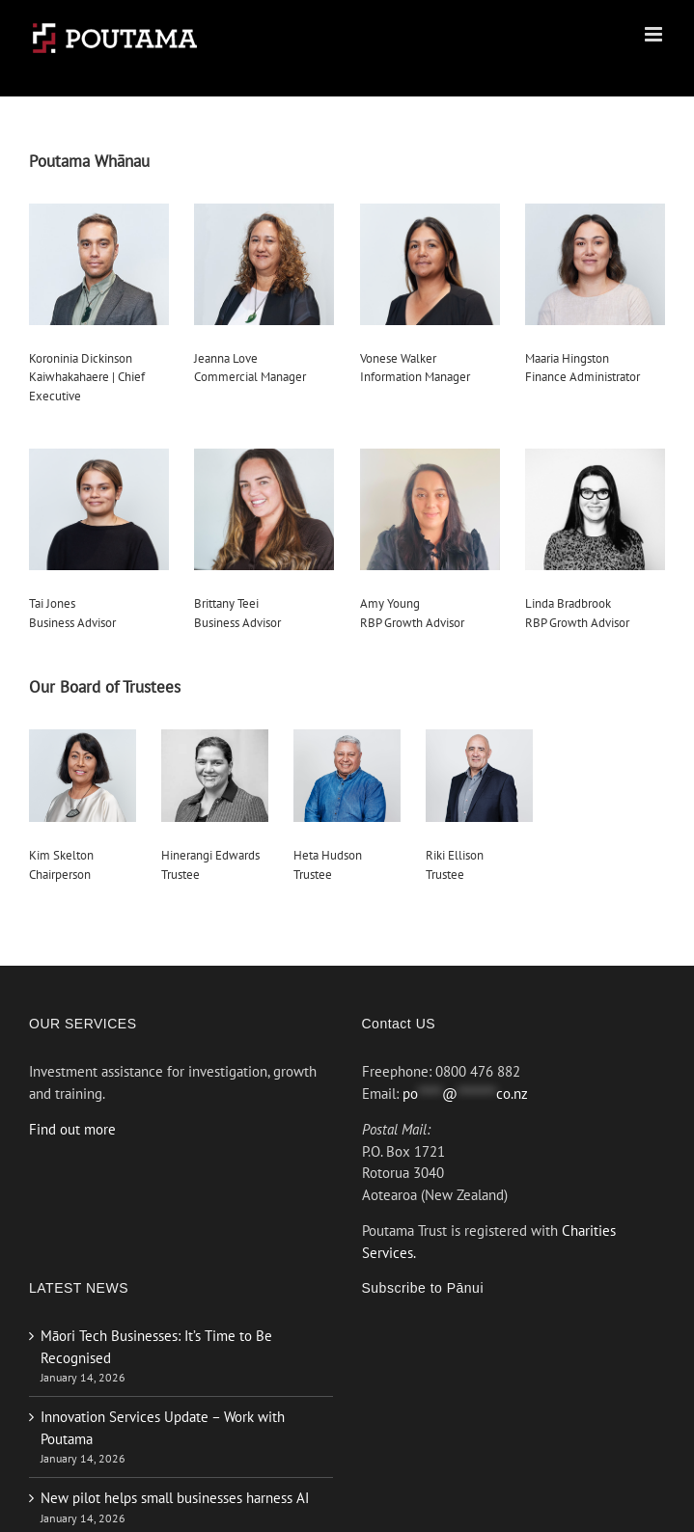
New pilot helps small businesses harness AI (175, 1498)
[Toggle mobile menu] (655, 34)
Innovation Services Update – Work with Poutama (163, 1428)
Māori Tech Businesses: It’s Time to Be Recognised (156, 1347)
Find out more (72, 1129)
